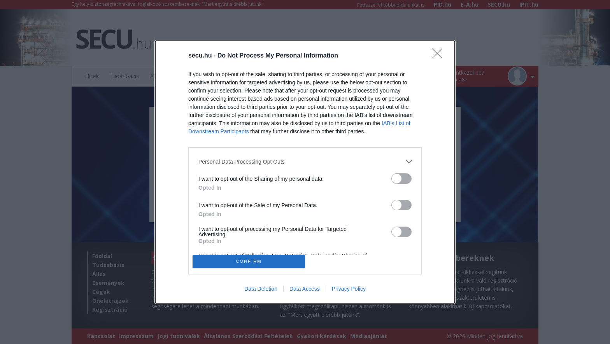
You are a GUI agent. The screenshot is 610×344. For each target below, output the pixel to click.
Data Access (304, 289)
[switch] (401, 178)
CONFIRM (248, 261)
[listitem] (305, 161)
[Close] (439, 56)
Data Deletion (260, 289)
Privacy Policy (349, 289)
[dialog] (305, 172)
